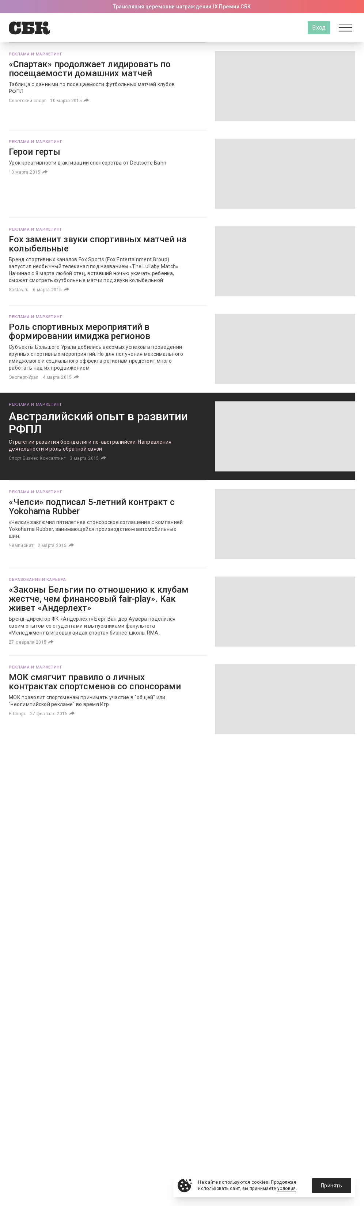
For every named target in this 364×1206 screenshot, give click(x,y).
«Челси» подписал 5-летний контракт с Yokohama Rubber (92, 506)
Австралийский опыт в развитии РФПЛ (98, 422)
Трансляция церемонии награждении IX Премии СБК (182, 6)
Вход (319, 27)
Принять (331, 1185)
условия (286, 1188)
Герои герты (34, 152)
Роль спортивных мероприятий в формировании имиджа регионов (79, 331)
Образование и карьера (37, 579)
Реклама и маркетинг (35, 54)
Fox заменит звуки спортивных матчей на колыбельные (97, 244)
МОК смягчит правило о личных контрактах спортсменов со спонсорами (95, 681)
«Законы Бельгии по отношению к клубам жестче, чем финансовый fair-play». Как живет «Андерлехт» (99, 599)
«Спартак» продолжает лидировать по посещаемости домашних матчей (90, 68)
